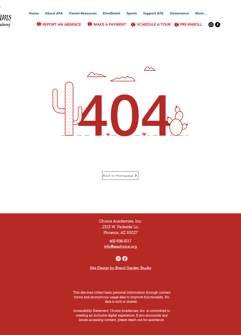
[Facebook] (217, 24)
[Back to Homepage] (120, 175)
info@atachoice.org (120, 246)
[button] (54, 13)
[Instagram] (211, 24)
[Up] (39, 24)
